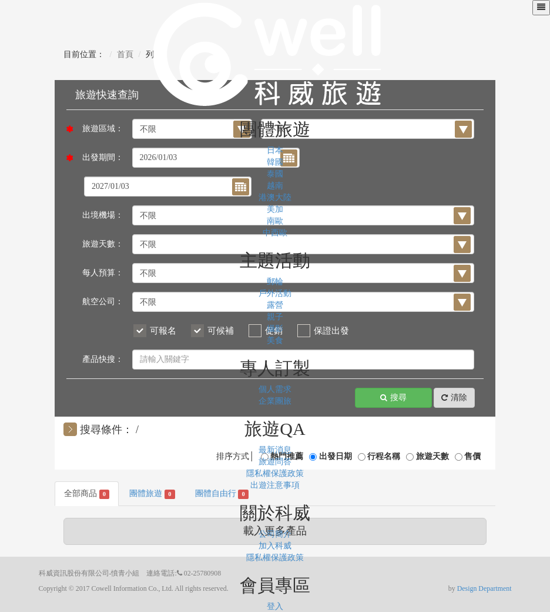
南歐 (275, 221)
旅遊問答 (275, 461)
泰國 (275, 173)
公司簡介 (275, 534)
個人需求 (275, 389)
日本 (275, 150)
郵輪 (275, 281)
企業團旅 (275, 401)
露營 (275, 305)
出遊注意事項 (275, 485)
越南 (275, 185)
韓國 (275, 162)
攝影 (275, 328)
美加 (275, 209)
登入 (275, 606)
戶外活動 (275, 293)
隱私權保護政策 (275, 473)
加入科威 (275, 545)
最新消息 (275, 449)
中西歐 (275, 232)
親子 (275, 316)
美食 (275, 340)
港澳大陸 (275, 197)
